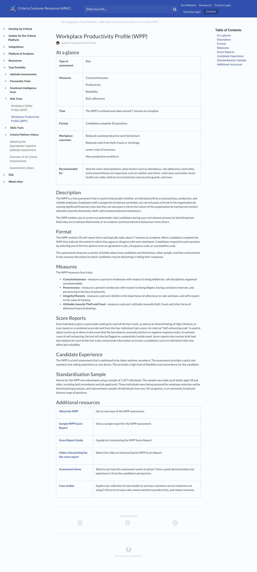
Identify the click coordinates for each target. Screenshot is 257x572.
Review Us (205, 5)
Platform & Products (21, 53)
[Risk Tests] (106, 22)
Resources (15, 60)
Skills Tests (17, 127)
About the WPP (68, 411)
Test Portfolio (17, 67)
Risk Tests (16, 98)
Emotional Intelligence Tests (23, 90)
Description (224, 39)
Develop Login (192, 11)
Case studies (66, 485)
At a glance (224, 35)
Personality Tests (20, 81)
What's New (15, 181)
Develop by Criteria (20, 29)
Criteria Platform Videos (24, 134)
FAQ (11, 174)
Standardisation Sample (231, 60)
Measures (223, 48)
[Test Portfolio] (88, 22)
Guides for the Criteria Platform (22, 38)
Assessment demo (70, 469)
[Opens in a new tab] (128, 549)
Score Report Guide (71, 440)
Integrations (16, 46)
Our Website (188, 5)
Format (221, 43)
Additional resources (229, 64)
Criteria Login (222, 5)
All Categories (69, 22)
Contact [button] (211, 11)
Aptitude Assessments (23, 74)
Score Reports (225, 52)
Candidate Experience (230, 56)
